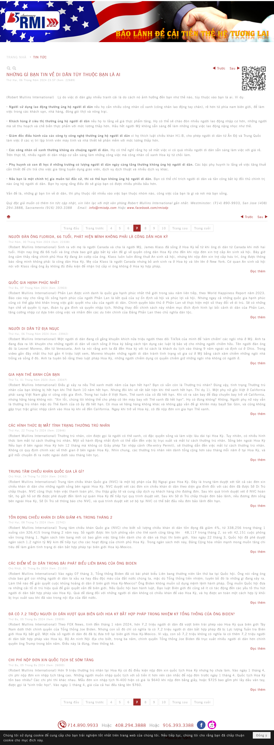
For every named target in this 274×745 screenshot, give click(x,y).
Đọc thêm (257, 271)
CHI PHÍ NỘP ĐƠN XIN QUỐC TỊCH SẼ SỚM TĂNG (51, 659)
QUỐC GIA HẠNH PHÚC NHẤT (34, 282)
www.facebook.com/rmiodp (147, 207)
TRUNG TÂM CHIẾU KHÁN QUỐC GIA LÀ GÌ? (46, 471)
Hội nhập (242, 4)
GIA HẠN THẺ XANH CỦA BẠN (34, 374)
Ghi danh (224, 4)
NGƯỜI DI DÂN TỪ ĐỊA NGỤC (34, 328)
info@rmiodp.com (103, 207)
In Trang (8, 216)
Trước (221, 68)
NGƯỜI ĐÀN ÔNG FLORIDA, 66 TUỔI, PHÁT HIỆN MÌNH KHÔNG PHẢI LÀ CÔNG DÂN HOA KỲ (88, 236)
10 (164, 228)
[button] (173, 11)
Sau (232, 68)
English (258, 4)
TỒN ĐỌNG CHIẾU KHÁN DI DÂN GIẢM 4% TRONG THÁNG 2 (61, 517)
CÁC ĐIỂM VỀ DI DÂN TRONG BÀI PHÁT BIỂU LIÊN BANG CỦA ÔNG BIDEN (73, 563)
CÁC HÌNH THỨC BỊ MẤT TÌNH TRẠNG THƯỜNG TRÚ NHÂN (59, 425)
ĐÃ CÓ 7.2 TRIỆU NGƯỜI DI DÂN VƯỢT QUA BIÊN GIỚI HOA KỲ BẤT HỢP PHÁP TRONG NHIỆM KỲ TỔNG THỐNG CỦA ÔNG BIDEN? (122, 613)
